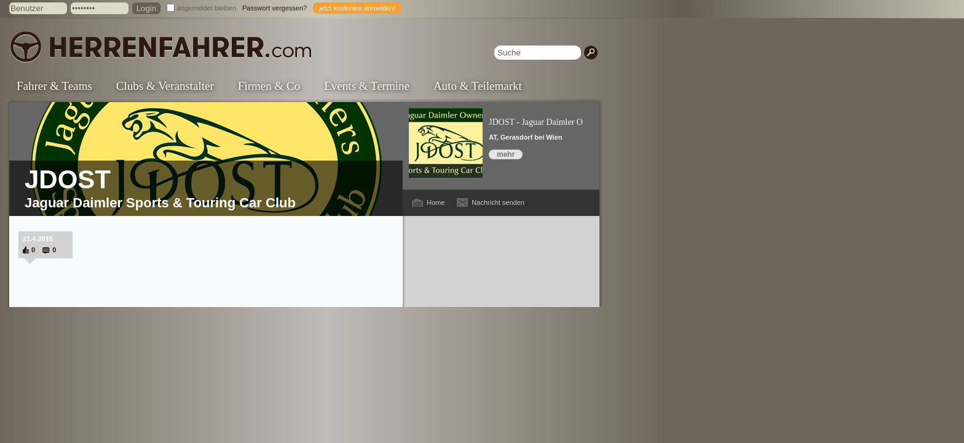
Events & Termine (366, 85)
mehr (506, 154)
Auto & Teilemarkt (477, 85)
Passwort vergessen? (274, 8)
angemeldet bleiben (206, 8)
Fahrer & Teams (54, 85)
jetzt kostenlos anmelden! (357, 8)
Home (435, 202)
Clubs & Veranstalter (165, 85)
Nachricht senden (498, 202)
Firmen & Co (269, 85)
